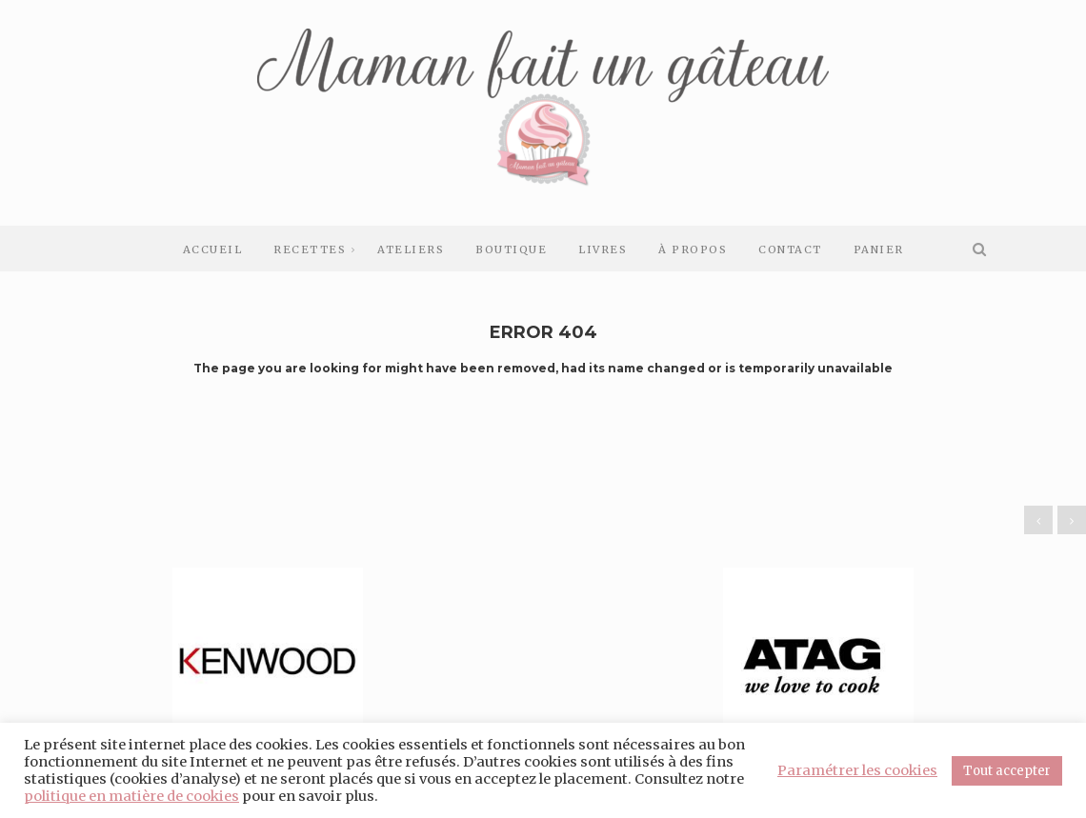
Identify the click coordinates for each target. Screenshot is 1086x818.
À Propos (692, 249)
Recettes (309, 249)
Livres (602, 249)
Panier (879, 249)
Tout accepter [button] (1007, 771)
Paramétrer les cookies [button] (857, 770)
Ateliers (410, 249)
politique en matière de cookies (131, 796)
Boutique (511, 249)
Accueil (213, 249)
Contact (790, 249)
